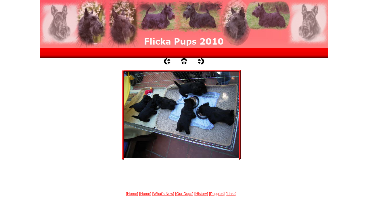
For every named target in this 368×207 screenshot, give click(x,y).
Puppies (217, 193)
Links (231, 193)
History (201, 193)
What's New (163, 193)
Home (132, 193)
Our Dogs (184, 193)
